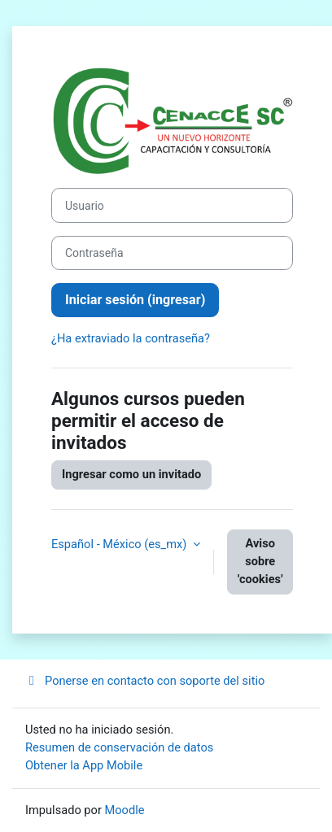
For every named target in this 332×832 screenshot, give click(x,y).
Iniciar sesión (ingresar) (135, 299)
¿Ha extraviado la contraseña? (130, 338)
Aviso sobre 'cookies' (260, 561)
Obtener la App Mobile (83, 765)
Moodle (125, 810)
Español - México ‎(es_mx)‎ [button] (120, 544)
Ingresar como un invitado (131, 474)
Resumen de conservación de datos (119, 747)
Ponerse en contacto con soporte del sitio (144, 680)
